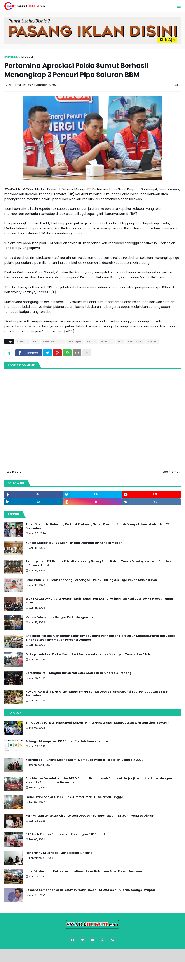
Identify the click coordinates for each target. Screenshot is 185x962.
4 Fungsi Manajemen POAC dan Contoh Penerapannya (67, 741)
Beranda (10, 56)
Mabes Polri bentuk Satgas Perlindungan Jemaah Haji (67, 617)
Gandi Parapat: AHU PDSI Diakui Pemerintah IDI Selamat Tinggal (75, 797)
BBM (35, 341)
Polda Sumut (135, 341)
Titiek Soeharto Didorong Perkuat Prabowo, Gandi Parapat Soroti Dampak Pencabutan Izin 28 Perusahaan (98, 526)
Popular (14, 713)
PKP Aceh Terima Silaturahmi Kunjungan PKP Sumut (65, 834)
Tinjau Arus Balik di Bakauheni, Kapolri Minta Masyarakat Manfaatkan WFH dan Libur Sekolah (97, 723)
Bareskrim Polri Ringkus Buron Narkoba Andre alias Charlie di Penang (79, 673)
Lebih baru (14, 472)
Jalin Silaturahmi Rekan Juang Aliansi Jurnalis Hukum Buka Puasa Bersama (84, 871)
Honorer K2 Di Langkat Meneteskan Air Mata (59, 853)
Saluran (152, 341)
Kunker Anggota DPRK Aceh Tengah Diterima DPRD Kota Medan (74, 543)
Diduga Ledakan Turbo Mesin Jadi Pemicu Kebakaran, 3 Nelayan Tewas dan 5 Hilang (90, 654)
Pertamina (107, 341)
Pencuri (91, 341)
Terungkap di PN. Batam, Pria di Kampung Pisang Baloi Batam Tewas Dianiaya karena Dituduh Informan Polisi (98, 563)
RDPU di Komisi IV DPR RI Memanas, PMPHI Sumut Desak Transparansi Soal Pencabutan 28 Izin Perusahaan (97, 694)
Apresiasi (26, 56)
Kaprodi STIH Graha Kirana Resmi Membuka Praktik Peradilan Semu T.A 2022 (84, 760)
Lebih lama (170, 472)
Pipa (120, 341)
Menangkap (75, 341)
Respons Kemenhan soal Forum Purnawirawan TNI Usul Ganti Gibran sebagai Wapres (90, 890)
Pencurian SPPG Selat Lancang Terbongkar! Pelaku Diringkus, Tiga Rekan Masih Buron (91, 580)
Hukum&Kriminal (53, 341)
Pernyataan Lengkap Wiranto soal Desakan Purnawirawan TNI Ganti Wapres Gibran (90, 816)
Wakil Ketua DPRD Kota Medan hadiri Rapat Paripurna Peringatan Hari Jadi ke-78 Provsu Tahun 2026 (99, 601)
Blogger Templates (95, 954)
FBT (118, 954)
